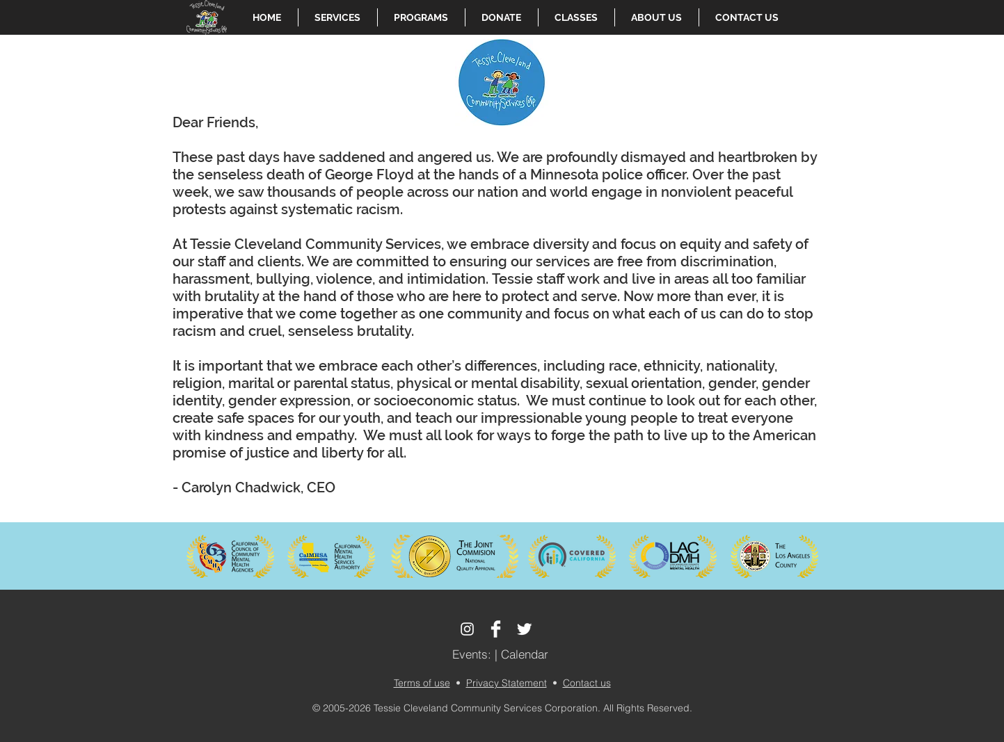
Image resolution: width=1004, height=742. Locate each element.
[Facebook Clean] (495, 629)
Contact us (587, 683)
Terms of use (422, 683)
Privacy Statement (506, 683)
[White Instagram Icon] (467, 629)
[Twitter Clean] (524, 629)
